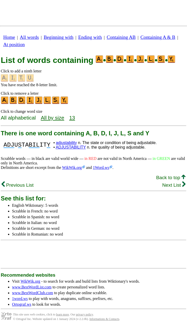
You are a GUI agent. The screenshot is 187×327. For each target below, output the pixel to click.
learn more (62, 314)
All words (29, 37)
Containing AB (121, 37)
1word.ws (20, 298)
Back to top (170, 177)
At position (14, 44)
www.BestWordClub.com (32, 293)
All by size (52, 118)
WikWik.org (72, 167)
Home (9, 37)
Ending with (90, 37)
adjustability (66, 143)
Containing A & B (157, 37)
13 (72, 118)
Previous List (18, 185)
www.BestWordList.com (32, 287)
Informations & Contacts (104, 319)
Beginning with (59, 37)
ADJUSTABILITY (71, 147)
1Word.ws (101, 167)
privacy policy (84, 314)
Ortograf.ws (21, 304)
